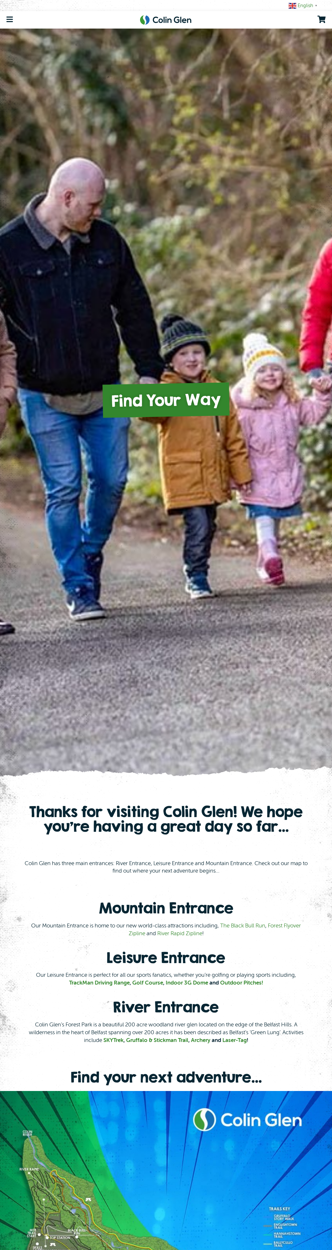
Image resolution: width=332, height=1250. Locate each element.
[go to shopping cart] (321, 19)
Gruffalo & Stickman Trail (157, 1040)
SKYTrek (113, 1040)
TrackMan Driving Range (99, 983)
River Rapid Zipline (179, 933)
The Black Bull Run (242, 926)
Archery (200, 1040)
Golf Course (147, 983)
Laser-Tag (234, 1040)
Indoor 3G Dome (187, 983)
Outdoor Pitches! (241, 983)
